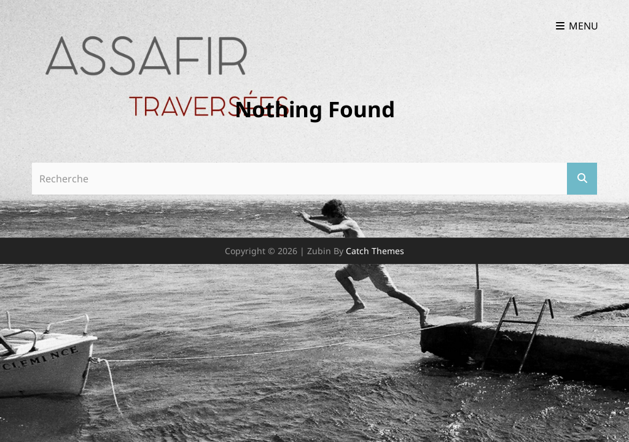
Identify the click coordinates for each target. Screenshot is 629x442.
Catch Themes (375, 251)
